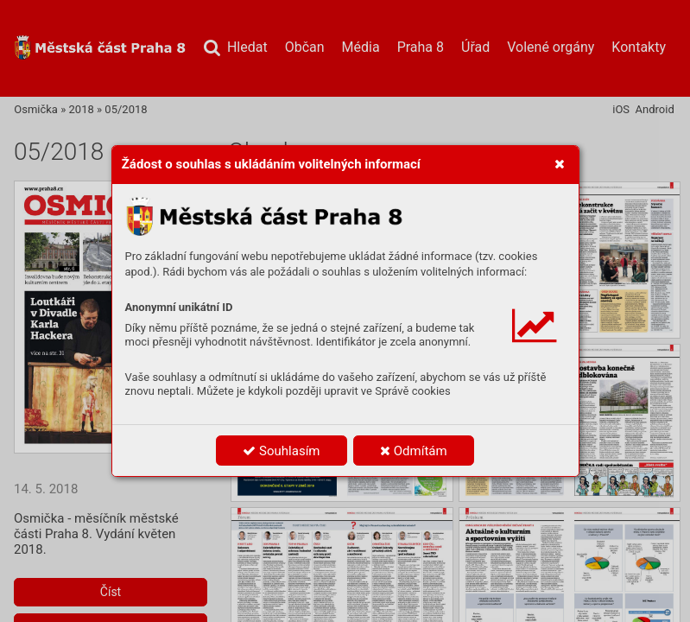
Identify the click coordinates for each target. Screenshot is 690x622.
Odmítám (413, 451)
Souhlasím (281, 451)
